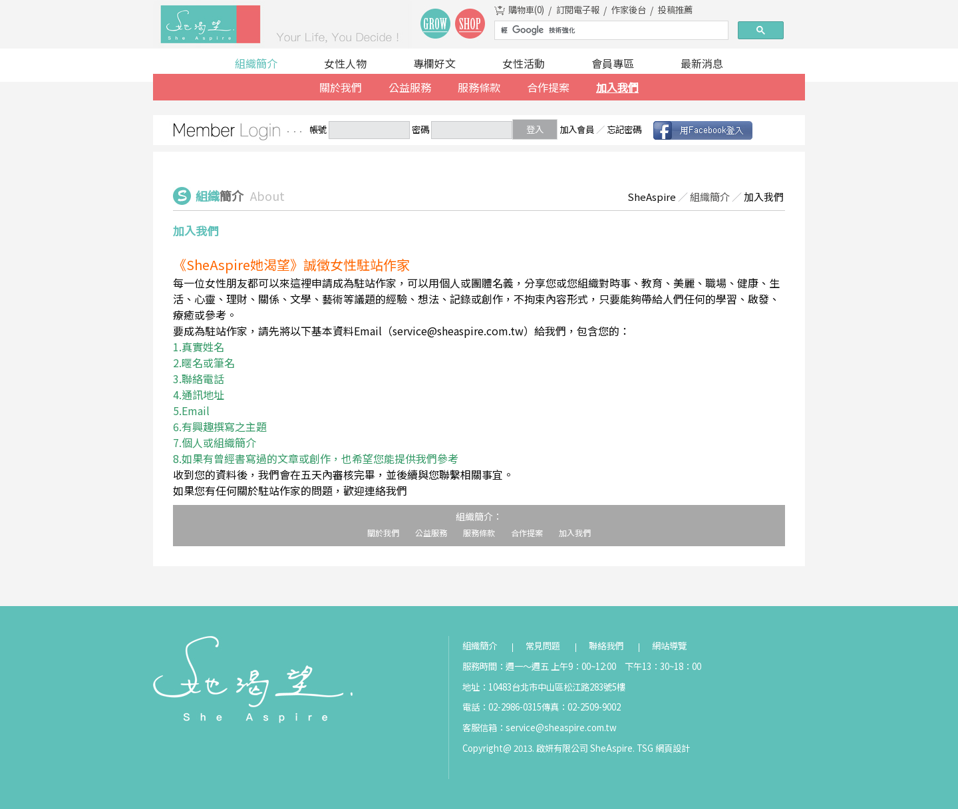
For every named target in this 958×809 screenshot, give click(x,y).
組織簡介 (256, 63)
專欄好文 (434, 63)
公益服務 (410, 87)
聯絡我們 (606, 645)
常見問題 (543, 645)
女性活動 (523, 63)
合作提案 (548, 87)
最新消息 (702, 63)
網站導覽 (669, 645)
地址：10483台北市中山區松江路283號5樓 (543, 687)
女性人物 (345, 63)
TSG (645, 748)
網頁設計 (672, 748)
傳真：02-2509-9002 (581, 707)
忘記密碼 (624, 129)
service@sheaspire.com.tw (561, 727)
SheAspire (651, 197)
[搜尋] (610, 31)
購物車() (526, 9)
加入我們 (617, 87)
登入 (535, 129)
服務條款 (479, 87)
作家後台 (628, 9)
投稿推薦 (675, 9)
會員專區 (612, 63)
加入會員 (576, 129)
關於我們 (340, 87)
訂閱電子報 (577, 9)
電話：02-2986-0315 (502, 707)
